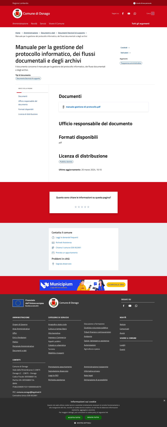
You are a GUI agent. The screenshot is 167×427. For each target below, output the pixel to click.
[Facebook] (118, 13)
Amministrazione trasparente (96, 366)
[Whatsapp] (130, 13)
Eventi (122, 349)
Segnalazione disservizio (58, 371)
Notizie (123, 324)
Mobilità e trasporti (56, 352)
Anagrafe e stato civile (57, 324)
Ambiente (88, 336)
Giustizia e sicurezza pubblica (96, 327)
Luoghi (122, 345)
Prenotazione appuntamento (60, 366)
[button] (83, 423)
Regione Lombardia (20, 3)
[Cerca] (152, 13)
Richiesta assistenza (56, 379)
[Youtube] (124, 13)
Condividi (126, 47)
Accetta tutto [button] (74, 417)
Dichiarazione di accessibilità (95, 379)
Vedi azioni (126, 52)
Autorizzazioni (90, 345)
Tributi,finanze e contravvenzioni (97, 332)
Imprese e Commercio (57, 337)
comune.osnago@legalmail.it (29, 392)
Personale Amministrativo (23, 346)
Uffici (15, 333)
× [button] (164, 401)
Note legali (88, 375)
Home (17, 32)
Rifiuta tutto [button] (93, 417)
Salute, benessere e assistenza (96, 340)
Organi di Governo (20, 324)
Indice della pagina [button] (25, 88)
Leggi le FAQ (53, 375)
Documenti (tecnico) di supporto (71, 32)
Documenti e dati (48, 32)
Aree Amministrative (21, 328)
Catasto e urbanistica (57, 345)
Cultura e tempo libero (57, 328)
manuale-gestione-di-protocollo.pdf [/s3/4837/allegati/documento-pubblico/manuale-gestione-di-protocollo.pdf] (83, 106)
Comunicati (124, 328)
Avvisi (122, 333)
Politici (15, 341)
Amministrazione (31, 32)
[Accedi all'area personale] (142, 3)
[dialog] (83, 412)
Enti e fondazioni (19, 337)
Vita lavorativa (54, 333)
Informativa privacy (92, 371)
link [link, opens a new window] (106, 412)
